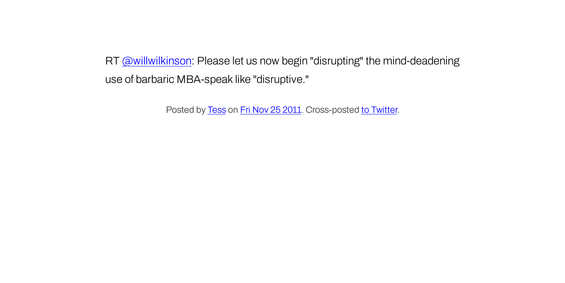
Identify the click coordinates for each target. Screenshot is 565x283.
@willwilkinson (156, 61)
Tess (217, 110)
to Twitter (379, 110)
